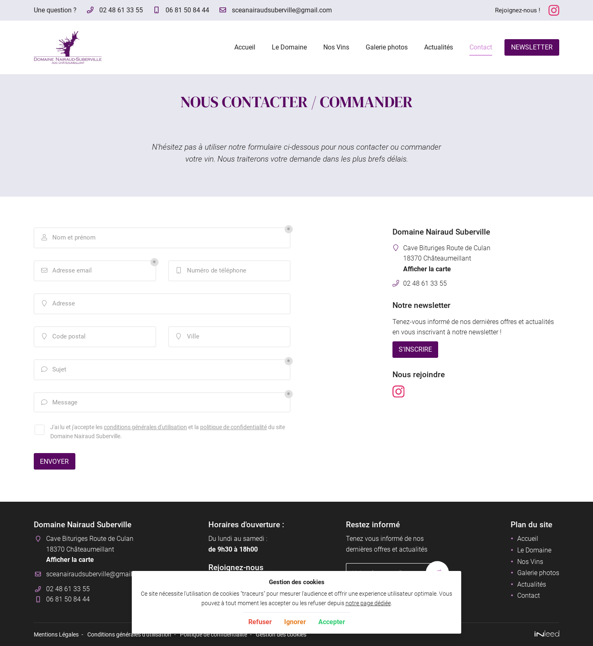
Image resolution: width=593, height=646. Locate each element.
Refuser (260, 622)
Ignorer (295, 622)
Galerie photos (387, 47)
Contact (480, 47)
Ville (187, 337)
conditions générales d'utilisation (145, 427)
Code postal (63, 337)
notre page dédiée (368, 603)
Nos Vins (336, 47)
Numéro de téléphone (211, 271)
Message (59, 403)
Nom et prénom (68, 238)
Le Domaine (289, 47)
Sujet (53, 370)
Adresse (57, 304)
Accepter (331, 622)
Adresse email (66, 271)
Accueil (244, 47)
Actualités (438, 47)
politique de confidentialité (233, 427)
